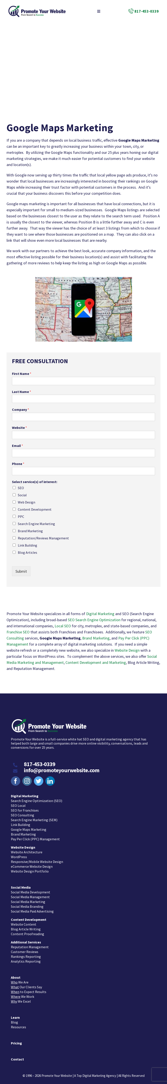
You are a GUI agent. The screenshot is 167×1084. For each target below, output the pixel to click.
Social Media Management (30, 894)
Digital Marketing (100, 613)
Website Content (23, 922)
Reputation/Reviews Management (43, 538)
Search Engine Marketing (36, 524)
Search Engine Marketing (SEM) (34, 817)
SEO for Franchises (25, 808)
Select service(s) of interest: (34, 482)
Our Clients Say (26, 984)
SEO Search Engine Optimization (94, 619)
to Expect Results (28, 989)
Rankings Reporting (26, 954)
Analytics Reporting (26, 959)
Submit (21, 571)
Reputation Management (30, 944)
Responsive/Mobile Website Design (37, 859)
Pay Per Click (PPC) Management (35, 836)
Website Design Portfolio (30, 869)
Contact (17, 1057)
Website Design (127, 650)
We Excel (21, 999)
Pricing (16, 1041)
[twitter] (38, 778)
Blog (14, 1020)
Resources (18, 1024)
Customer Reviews (24, 949)
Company (20, 409)
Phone (18, 463)
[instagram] (27, 778)
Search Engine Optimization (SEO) (36, 798)
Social (22, 495)
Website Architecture (26, 849)
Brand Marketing (30, 531)
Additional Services (26, 940)
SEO (21, 488)
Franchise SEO (18, 631)
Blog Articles (27, 552)
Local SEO (63, 625)
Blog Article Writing (26, 927)
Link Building (27, 545)
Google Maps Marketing (28, 827)
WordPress (19, 854)
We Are (19, 980)
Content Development (35, 509)
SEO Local (18, 803)
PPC (21, 516)
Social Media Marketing (28, 899)
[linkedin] (50, 778)
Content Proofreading (27, 931)
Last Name (21, 391)
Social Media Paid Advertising (32, 909)
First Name (21, 373)
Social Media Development (30, 890)
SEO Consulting (22, 812)
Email (17, 445)
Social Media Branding (27, 904)
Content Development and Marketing (95, 662)
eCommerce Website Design (32, 864)
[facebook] (15, 778)
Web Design (26, 502)
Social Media (21, 885)
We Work (22, 994)
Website (19, 427)
